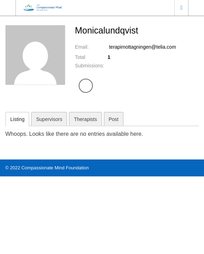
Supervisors (49, 119)
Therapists (85, 119)
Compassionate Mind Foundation (55, 167)
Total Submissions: (89, 61)
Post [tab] (114, 119)
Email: (82, 47)
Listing (17, 119)
